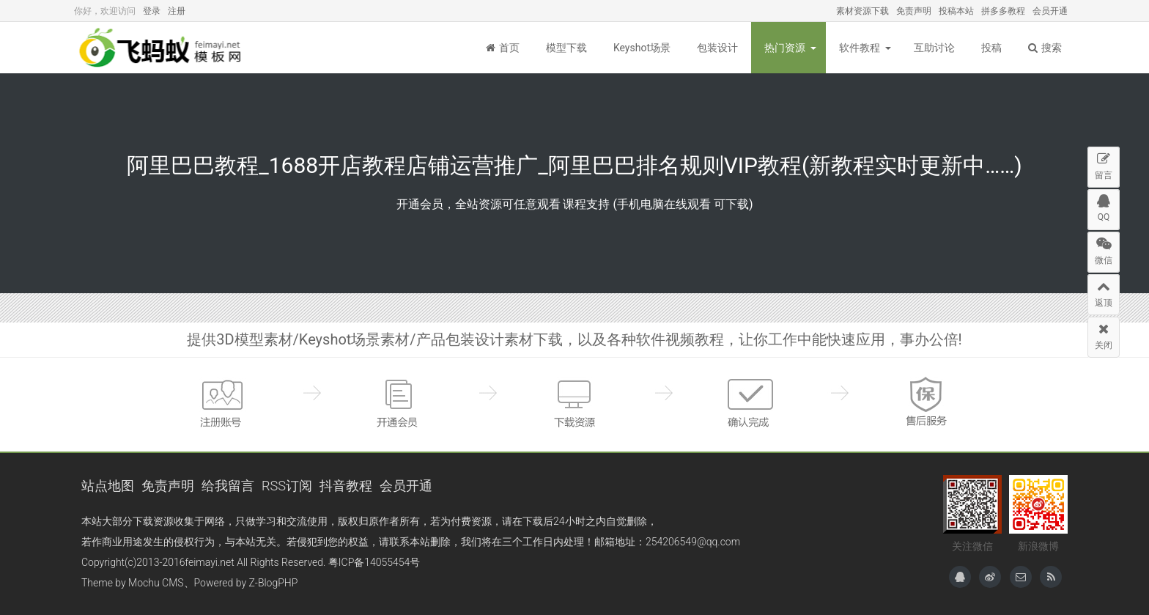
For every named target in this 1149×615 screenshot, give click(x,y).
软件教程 (859, 48)
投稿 (991, 48)
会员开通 (1050, 11)
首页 (503, 48)
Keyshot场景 (641, 48)
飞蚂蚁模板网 (162, 47)
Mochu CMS (155, 583)
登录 (151, 11)
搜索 (1045, 48)
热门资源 (784, 48)
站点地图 (107, 485)
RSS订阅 (287, 485)
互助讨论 (934, 48)
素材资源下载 (862, 11)
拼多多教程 (1003, 11)
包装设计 (717, 48)
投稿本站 (956, 11)
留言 (1103, 163)
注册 (176, 11)
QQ (1103, 206)
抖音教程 (345, 485)
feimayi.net (209, 562)
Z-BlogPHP (273, 583)
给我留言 (228, 485)
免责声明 (913, 11)
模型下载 (566, 48)
